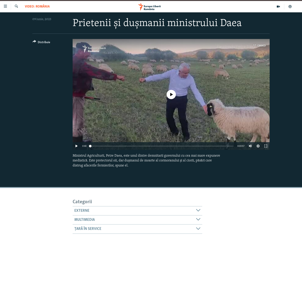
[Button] (41, 43)
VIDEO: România (37, 6)
